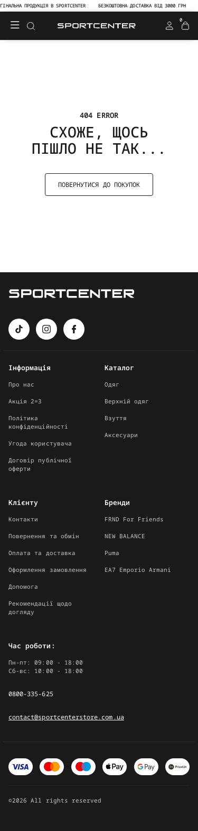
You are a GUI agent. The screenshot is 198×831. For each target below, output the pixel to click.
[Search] (30, 26)
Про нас (21, 384)
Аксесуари (121, 435)
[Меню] (14, 25)
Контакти (23, 519)
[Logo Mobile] (96, 26)
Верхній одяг (127, 401)
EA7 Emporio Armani (138, 569)
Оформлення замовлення (47, 569)
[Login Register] (169, 26)
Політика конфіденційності (38, 422)
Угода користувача (40, 443)
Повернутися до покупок (99, 184)
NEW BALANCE (125, 536)
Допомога (23, 586)
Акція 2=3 (25, 401)
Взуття (116, 418)
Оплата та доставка (42, 553)
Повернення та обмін (43, 536)
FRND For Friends (134, 519)
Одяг (112, 384)
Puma (112, 553)
